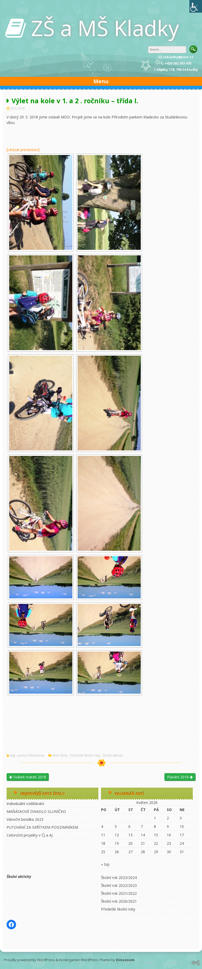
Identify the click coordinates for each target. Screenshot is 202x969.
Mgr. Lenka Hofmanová (27, 755)
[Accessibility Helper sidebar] (195, 6)
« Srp (105, 864)
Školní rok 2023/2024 (119, 877)
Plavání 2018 (180, 776)
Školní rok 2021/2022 (119, 893)
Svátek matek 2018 (27, 776)
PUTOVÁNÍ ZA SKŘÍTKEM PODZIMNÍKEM (42, 827)
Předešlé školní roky (85, 755)
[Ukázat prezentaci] (23, 149)
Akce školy (60, 755)
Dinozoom (125, 959)
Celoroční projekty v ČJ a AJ (30, 835)
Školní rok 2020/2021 (119, 901)
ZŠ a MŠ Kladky (105, 27)
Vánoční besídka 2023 (25, 819)
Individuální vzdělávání (25, 803)
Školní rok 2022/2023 (119, 885)
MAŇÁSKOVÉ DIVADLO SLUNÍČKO (36, 811)
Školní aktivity (113, 755)
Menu (101, 81)
